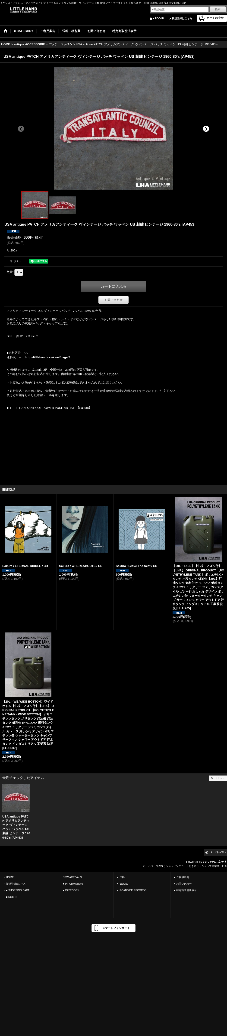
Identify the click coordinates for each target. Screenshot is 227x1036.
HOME (10, 877)
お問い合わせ (113, 300)
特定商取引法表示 (186, 890)
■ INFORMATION (73, 883)
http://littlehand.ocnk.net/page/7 (47, 357)
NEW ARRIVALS (72, 877)
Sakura (124, 883)
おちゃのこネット (215, 861)
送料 (122, 877)
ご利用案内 (182, 877)
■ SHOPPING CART (17, 890)
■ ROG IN (158, 18)
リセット (219, 778)
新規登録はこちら (182, 18)
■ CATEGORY (71, 890)
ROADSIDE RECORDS (133, 890)
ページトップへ (218, 852)
